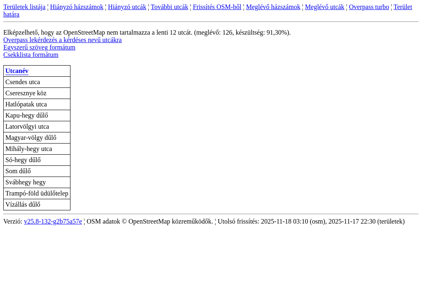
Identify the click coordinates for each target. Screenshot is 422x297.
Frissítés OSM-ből (217, 6)
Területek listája (24, 6)
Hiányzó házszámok (76, 6)
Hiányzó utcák (127, 6)
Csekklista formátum (31, 54)
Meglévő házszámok (273, 6)
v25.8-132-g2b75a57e (53, 221)
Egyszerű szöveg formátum (39, 47)
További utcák (169, 6)
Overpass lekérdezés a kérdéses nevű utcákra (62, 39)
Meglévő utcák (325, 6)
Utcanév (16, 70)
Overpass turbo (369, 6)
